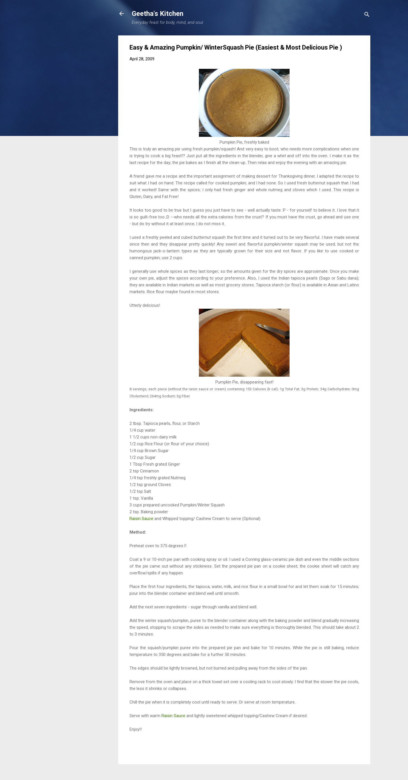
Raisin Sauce (141, 518)
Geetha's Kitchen (157, 14)
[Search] (367, 15)
